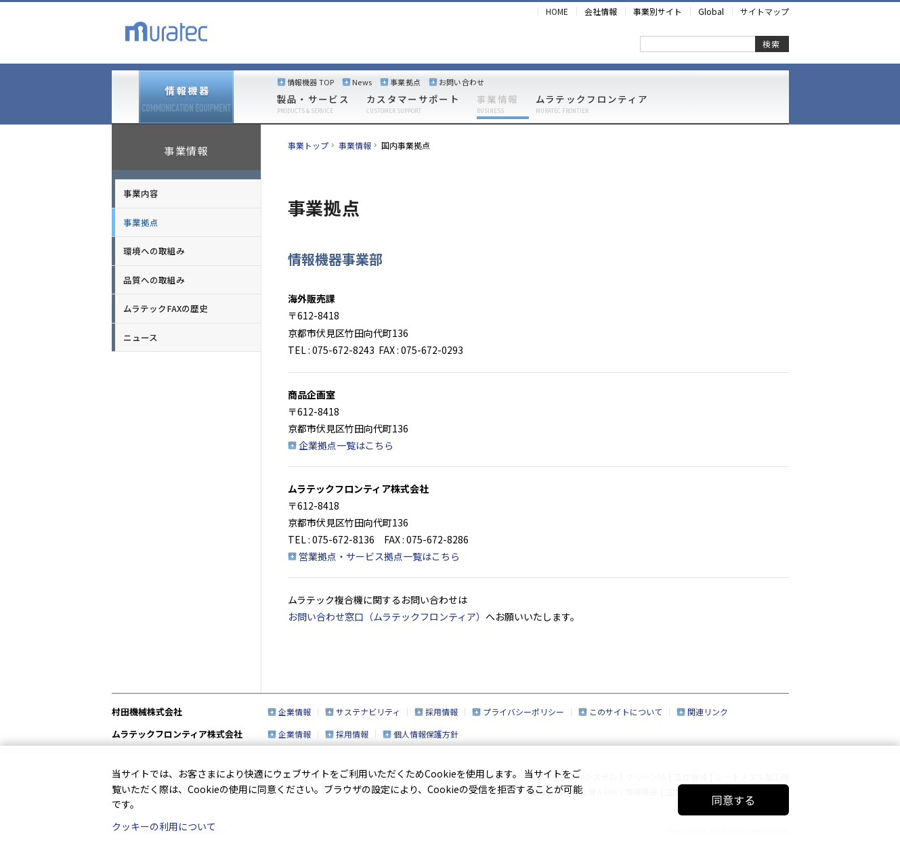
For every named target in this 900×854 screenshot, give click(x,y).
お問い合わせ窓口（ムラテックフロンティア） (387, 616)
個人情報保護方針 (425, 734)
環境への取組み (154, 250)
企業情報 (294, 711)
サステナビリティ (368, 711)
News (362, 81)
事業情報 (497, 104)
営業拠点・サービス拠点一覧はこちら (379, 556)
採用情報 (441, 711)
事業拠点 (405, 81)
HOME (557, 11)
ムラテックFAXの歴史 (165, 308)
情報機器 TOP (311, 81)
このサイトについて (625, 711)
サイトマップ (764, 11)
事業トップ (308, 145)
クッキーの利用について (164, 826)
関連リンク (707, 711)
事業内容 (140, 193)
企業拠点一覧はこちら (346, 445)
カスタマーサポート (413, 104)
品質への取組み (154, 279)
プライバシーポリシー (523, 711)
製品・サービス (313, 104)
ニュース (140, 337)
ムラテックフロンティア (592, 104)
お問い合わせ (461, 81)
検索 (771, 43)
